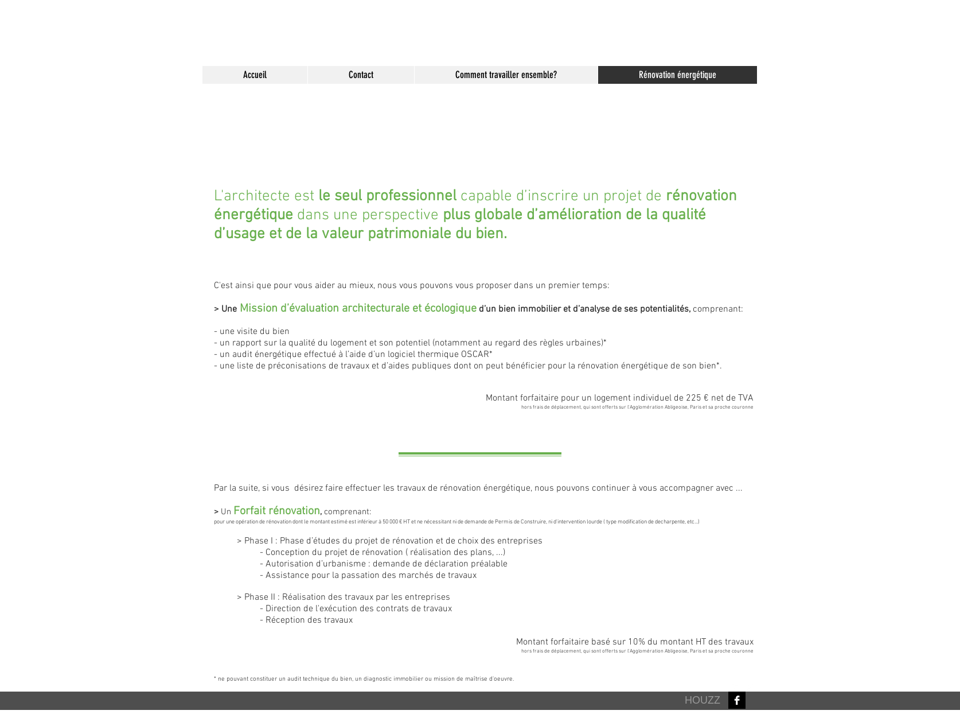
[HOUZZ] (702, 701)
